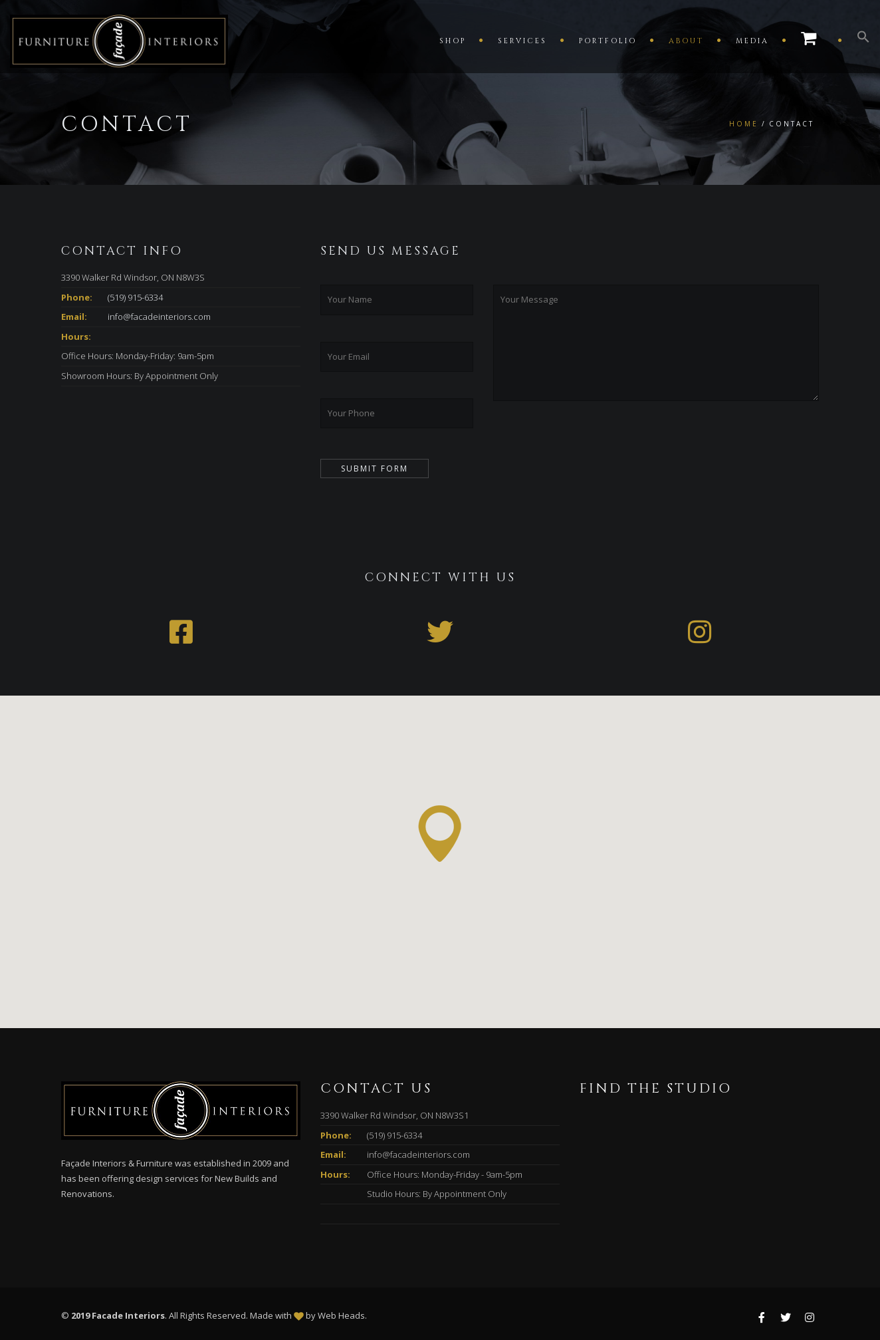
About (686, 41)
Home (743, 123)
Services (522, 41)
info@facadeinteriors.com (159, 317)
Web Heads (341, 1315)
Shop (452, 41)
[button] (856, 40)
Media (752, 41)
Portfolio (608, 41)
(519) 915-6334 (135, 297)
